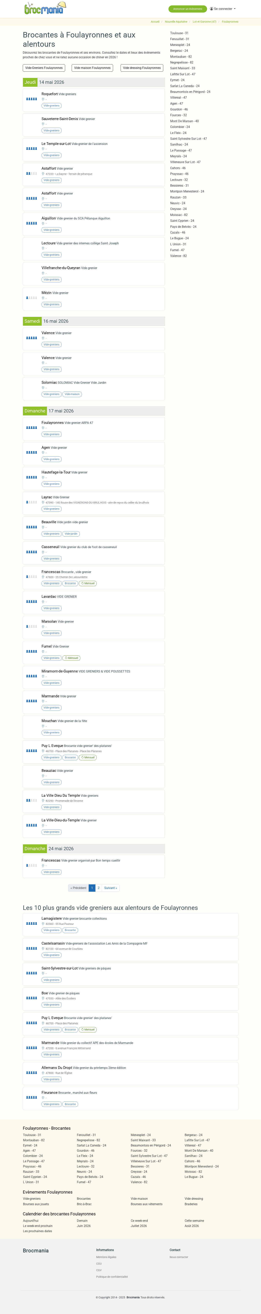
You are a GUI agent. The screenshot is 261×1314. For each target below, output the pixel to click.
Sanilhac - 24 (179, 144)
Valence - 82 (178, 256)
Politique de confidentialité (112, 1276)
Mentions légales (106, 1257)
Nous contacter (179, 1257)
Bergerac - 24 (179, 50)
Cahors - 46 (178, 168)
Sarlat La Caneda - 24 (185, 86)
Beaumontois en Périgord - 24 (190, 92)
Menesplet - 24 (180, 45)
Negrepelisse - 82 (181, 62)
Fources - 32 (178, 115)
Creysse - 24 (178, 209)
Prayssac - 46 (179, 174)
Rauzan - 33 (178, 197)
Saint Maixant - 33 (182, 68)
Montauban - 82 (181, 56)
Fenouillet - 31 (179, 39)
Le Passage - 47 (181, 150)
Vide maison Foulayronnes (92, 68)
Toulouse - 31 (179, 33)
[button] (222, 9)
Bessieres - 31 (179, 185)
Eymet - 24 (177, 80)
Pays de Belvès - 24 (183, 227)
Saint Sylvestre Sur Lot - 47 (188, 139)
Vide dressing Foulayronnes (142, 68)
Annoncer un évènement (187, 8)
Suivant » (110, 888)
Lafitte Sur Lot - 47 (182, 74)
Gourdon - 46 (179, 109)
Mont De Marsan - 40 (184, 121)
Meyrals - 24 (178, 156)
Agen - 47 (176, 103)
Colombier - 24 (180, 127)
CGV (99, 1270)
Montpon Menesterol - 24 (187, 191)
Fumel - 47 (177, 250)
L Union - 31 (178, 244)
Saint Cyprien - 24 (182, 221)
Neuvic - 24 (177, 203)
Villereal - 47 (178, 97)
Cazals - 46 (177, 232)
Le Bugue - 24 (179, 238)
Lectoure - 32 (179, 180)
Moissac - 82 (179, 215)
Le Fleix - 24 (178, 133)
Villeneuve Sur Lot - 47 (185, 162)
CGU (99, 1263)
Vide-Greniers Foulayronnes (44, 68)
